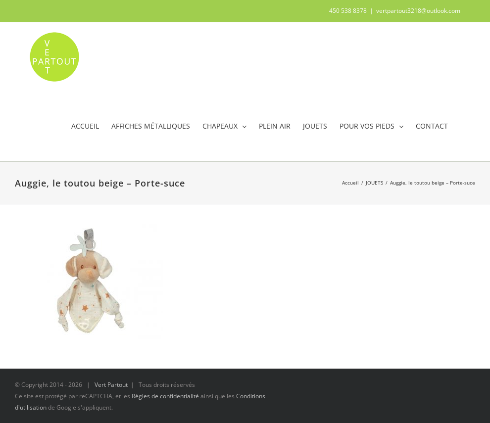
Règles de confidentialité (165, 396)
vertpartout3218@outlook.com (418, 10)
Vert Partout (111, 384)
